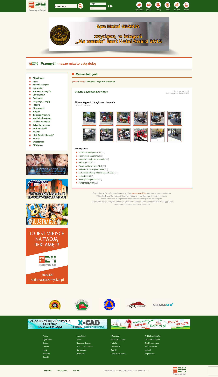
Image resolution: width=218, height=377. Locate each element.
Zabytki (36, 111)
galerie (75, 81)
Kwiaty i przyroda (86, 183)
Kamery (45, 347)
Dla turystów (39, 95)
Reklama (46, 354)
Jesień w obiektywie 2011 (90, 152)
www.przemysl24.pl (139, 193)
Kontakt (36, 138)
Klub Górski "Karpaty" (43, 135)
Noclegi (36, 132)
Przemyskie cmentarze (89, 156)
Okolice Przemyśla (41, 122)
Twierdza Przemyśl (41, 115)
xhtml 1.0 (141, 370)
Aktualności (38, 78)
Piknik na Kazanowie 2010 (90, 166)
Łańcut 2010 (84, 176)
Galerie (45, 343)
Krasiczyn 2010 (85, 163)
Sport (35, 81)
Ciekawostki (38, 108)
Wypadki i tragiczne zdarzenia (92, 159)
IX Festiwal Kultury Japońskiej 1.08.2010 (96, 173)
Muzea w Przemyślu (42, 91)
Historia (36, 105)
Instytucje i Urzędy (41, 101)
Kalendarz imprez (41, 85)
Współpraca (38, 142)
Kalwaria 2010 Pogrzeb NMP (91, 169)
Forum (45, 336)
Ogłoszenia (47, 340)
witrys (82, 81)
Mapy (44, 350)
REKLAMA (38, 145)
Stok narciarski (40, 128)
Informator (38, 88)
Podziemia (38, 98)
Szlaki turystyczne (41, 125)
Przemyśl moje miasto (88, 179)
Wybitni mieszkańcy (42, 118)
